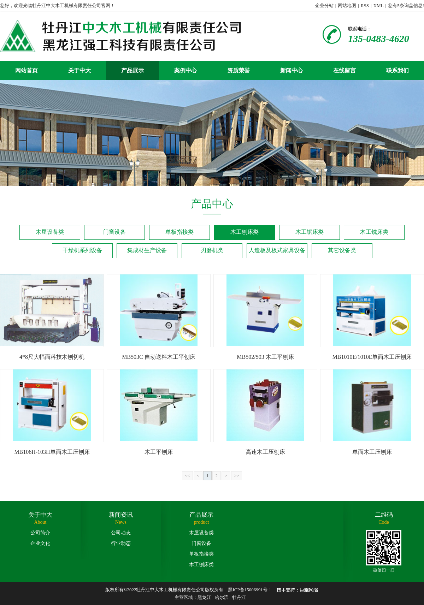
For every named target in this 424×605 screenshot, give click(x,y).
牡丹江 (239, 597)
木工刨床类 (244, 232)
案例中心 (185, 70)
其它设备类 (342, 250)
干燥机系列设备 (82, 250)
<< (187, 475)
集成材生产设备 (147, 250)
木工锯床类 (309, 232)
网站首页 (26, 70)
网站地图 (347, 5)
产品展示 (132, 70)
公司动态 (121, 532)
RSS (365, 5)
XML (378, 5)
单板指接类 (179, 232)
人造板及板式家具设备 (277, 250)
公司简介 (40, 532)
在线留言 (344, 70)
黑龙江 (204, 597)
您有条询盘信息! (406, 5)
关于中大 (79, 70)
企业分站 (324, 5)
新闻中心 (291, 70)
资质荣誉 (238, 70)
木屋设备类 (50, 232)
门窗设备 (114, 232)
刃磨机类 (212, 250)
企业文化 (40, 543)
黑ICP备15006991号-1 (249, 589)
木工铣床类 (374, 232)
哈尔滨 (222, 597)
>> (236, 475)
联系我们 (397, 70)
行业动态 (121, 543)
